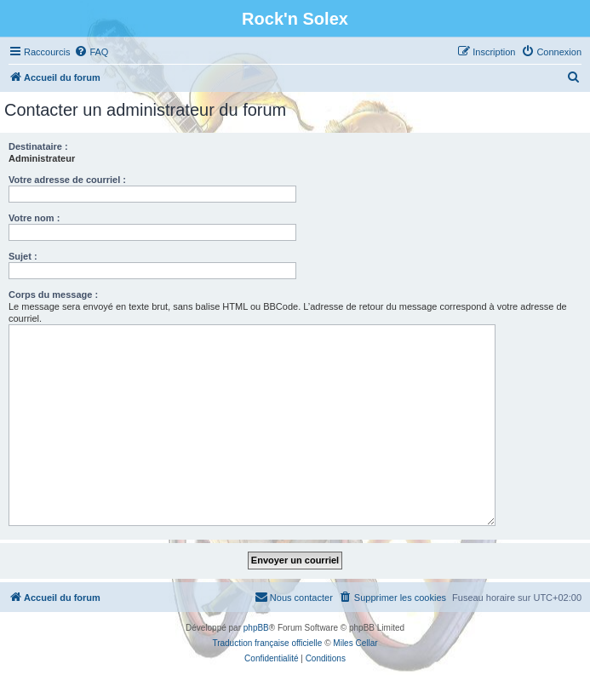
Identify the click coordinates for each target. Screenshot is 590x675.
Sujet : (23, 256)
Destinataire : (38, 146)
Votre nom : (34, 218)
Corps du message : (53, 294)
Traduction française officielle (267, 643)
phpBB (256, 627)
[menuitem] (91, 52)
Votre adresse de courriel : (67, 179)
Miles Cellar (355, 643)
